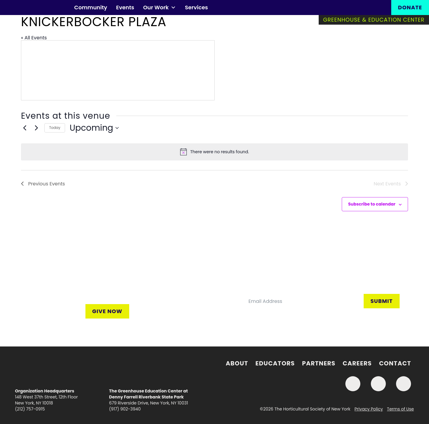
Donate (410, 7)
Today (54, 127)
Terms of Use (400, 409)
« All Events (34, 37)
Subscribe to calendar (371, 204)
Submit (382, 301)
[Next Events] (36, 128)
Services (196, 7)
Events (125, 7)
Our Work (159, 7)
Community (90, 7)
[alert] (214, 151)
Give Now (107, 311)
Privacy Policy (369, 409)
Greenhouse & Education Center (374, 19)
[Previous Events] (24, 128)
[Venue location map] (117, 70)
